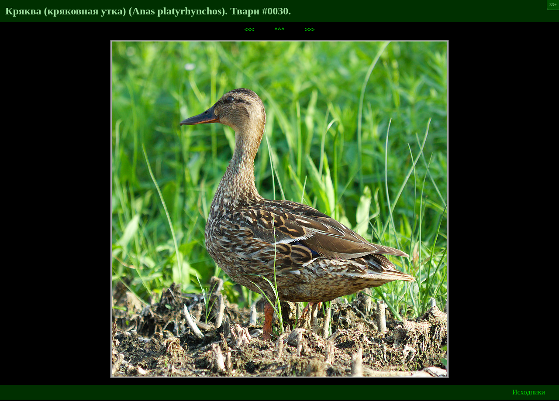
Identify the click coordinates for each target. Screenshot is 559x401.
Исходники (528, 393)
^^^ (279, 30)
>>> (309, 30)
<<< (249, 30)
